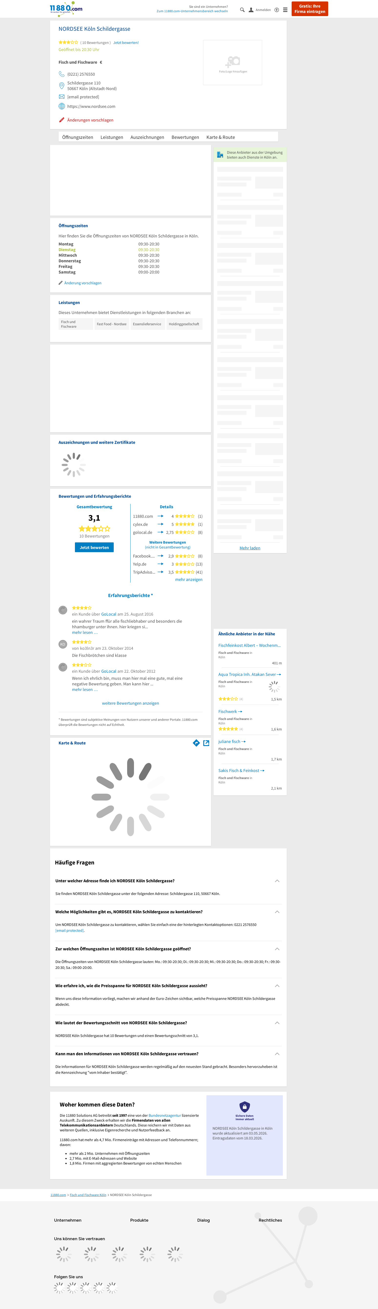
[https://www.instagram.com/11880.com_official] (72, 1288)
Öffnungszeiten (77, 137)
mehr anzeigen (189, 579)
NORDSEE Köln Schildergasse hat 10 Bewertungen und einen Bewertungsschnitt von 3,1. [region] (127, 1035)
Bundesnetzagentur (165, 1115)
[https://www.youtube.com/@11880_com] (112, 1288)
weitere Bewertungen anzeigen (130, 703)
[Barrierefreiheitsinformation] (279, 9)
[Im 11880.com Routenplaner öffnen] (196, 742)
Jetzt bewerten (94, 547)
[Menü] (287, 9)
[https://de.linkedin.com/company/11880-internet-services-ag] (99, 1288)
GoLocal (108, 614)
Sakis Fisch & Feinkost (238, 770)
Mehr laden (250, 548)
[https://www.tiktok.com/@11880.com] (86, 1288)
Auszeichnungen (147, 137)
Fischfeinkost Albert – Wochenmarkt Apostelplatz (250, 645)
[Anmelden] (262, 9)
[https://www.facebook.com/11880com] (59, 1288)
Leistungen (112, 137)
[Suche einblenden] (244, 9)
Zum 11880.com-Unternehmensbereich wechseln (192, 11)
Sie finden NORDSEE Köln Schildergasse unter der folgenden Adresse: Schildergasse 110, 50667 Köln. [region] (137, 893)
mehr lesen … (85, 632)
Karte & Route (220, 137)
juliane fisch (229, 741)
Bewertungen (185, 137)
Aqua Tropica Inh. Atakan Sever (247, 674)
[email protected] (69, 930)
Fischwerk (227, 711)
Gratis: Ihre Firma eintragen (310, 8)
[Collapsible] (277, 881)
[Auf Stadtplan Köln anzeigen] (206, 742)
